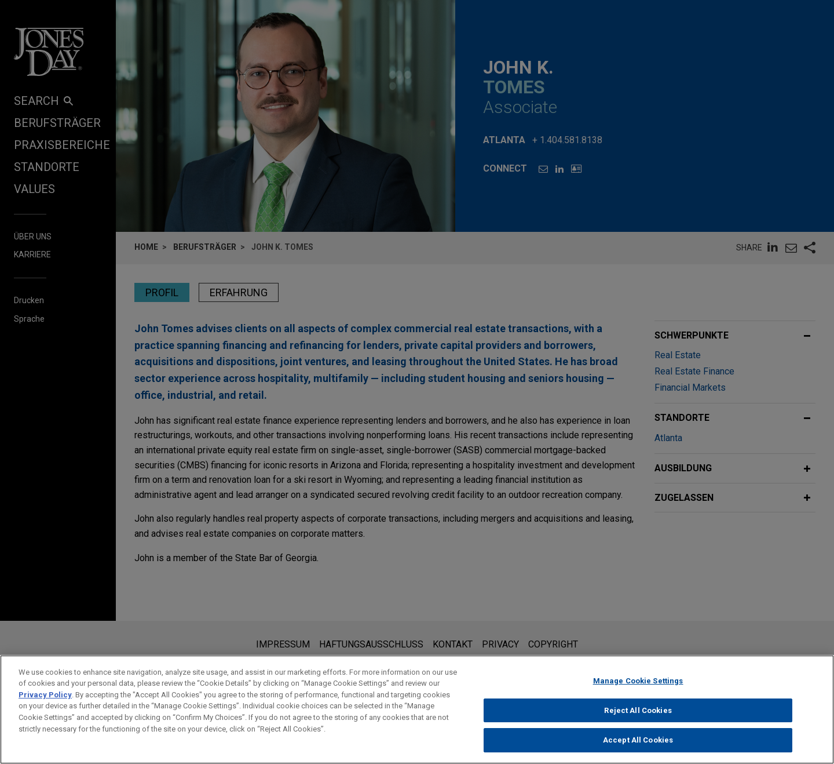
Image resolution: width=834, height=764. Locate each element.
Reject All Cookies (637, 716)
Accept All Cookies (638, 747)
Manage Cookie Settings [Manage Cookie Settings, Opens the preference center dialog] (638, 687)
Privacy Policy (45, 701)
